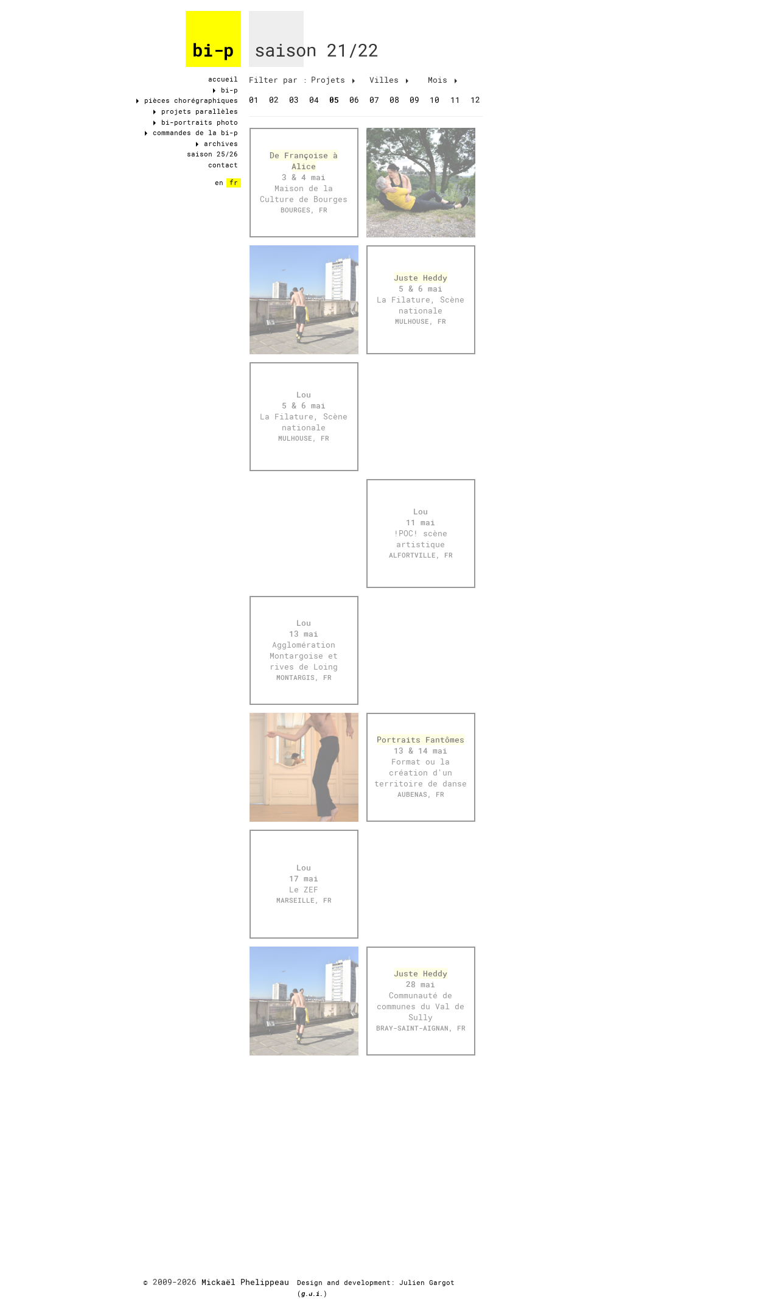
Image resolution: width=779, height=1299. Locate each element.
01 (254, 99)
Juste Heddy (420, 277)
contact (223, 165)
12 (475, 99)
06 (354, 99)
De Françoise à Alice (304, 161)
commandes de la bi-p (191, 132)
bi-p (213, 50)
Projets (333, 79)
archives (217, 143)
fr (233, 182)
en (219, 182)
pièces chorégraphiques (187, 100)
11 (455, 99)
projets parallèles (195, 111)
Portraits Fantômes (420, 739)
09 (414, 99)
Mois (442, 79)
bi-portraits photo (195, 122)
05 (334, 99)
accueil (223, 79)
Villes (388, 79)
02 (274, 99)
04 (314, 99)
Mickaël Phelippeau (245, 1281)
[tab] (278, 80)
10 (434, 99)
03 (294, 99)
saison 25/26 (212, 154)
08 (394, 99)
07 (374, 99)
